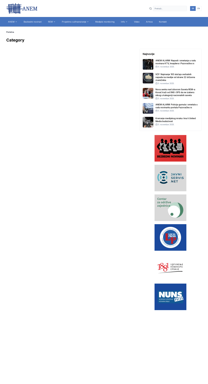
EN (198, 8)
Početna (10, 32)
